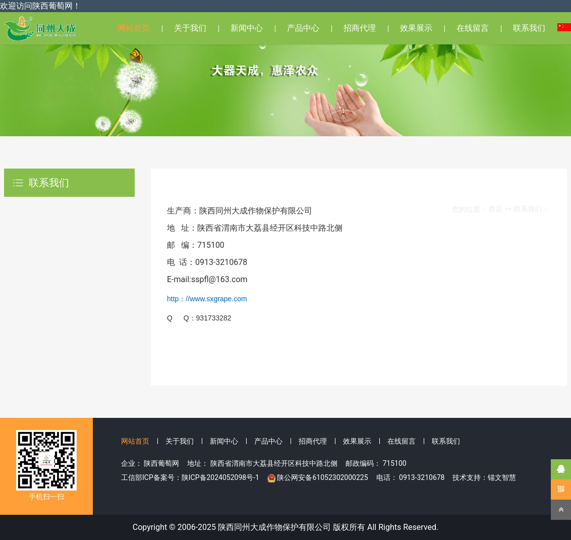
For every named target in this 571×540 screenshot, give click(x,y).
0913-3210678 (421, 477)
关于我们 (190, 28)
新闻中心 (247, 28)
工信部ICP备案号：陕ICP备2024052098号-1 (190, 477)
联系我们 (529, 28)
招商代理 (360, 28)
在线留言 (472, 28)
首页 (495, 186)
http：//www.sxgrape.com (207, 299)
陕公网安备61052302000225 (322, 477)
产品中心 (303, 28)
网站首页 (134, 28)
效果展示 (416, 28)
